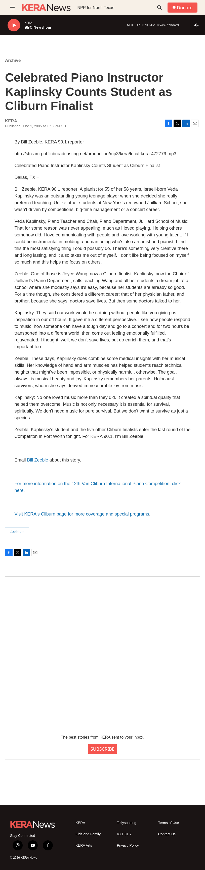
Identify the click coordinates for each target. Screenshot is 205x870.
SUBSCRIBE (102, 749)
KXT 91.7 (124, 834)
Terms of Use (168, 823)
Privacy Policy (128, 845)
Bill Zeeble (37, 460)
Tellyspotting (126, 823)
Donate (184, 7)
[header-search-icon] (159, 7)
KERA (80, 823)
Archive (13, 60)
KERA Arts (84, 845)
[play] (14, 25)
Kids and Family (88, 834)
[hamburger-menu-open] (12, 8)
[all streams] (197, 25)
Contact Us (167, 834)
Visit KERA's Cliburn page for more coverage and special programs (82, 514)
